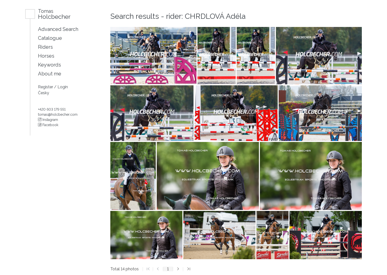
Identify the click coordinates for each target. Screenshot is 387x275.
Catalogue (50, 38)
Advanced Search (58, 29)
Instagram (48, 120)
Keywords (49, 65)
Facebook (48, 125)
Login (63, 87)
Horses (46, 56)
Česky (43, 93)
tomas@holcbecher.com (57, 114)
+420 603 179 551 (52, 109)
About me (49, 74)
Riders (45, 47)
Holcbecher (54, 14)
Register (46, 87)
